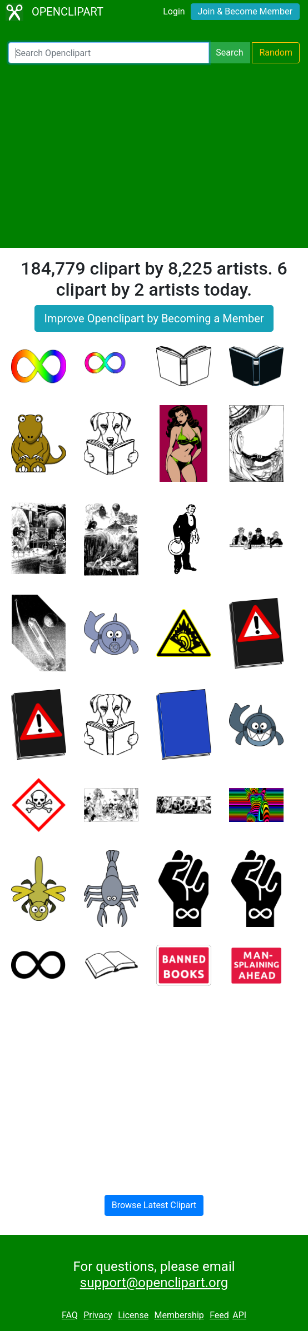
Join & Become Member (245, 11)
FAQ (70, 1315)
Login (174, 11)
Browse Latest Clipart (154, 1205)
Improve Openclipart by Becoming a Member (154, 318)
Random (275, 52)
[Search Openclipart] (108, 52)
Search (229, 52)
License (133, 1315)
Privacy (97, 1315)
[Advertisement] (154, 155)
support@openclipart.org (154, 1282)
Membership (178, 1315)
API (239, 1315)
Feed (219, 1315)
